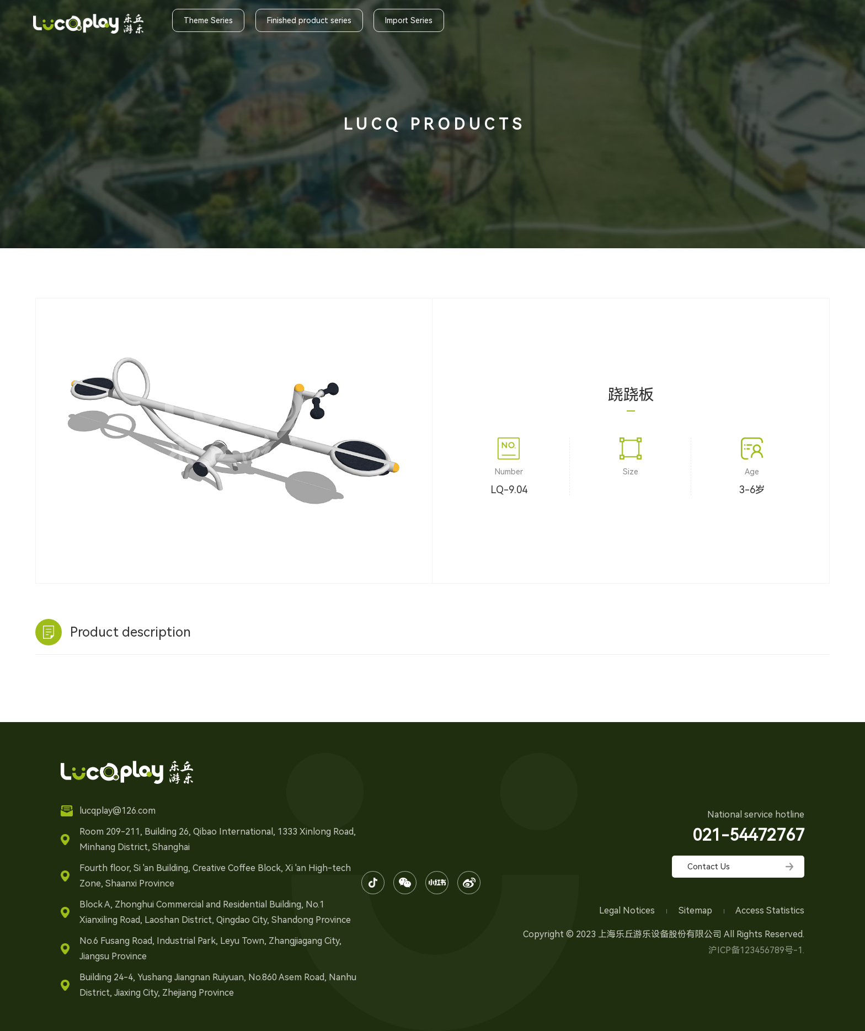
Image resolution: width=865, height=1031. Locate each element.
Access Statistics (769, 910)
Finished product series (309, 20)
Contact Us (708, 867)
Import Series (408, 20)
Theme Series (208, 20)
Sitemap (696, 910)
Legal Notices (628, 910)
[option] (233, 427)
